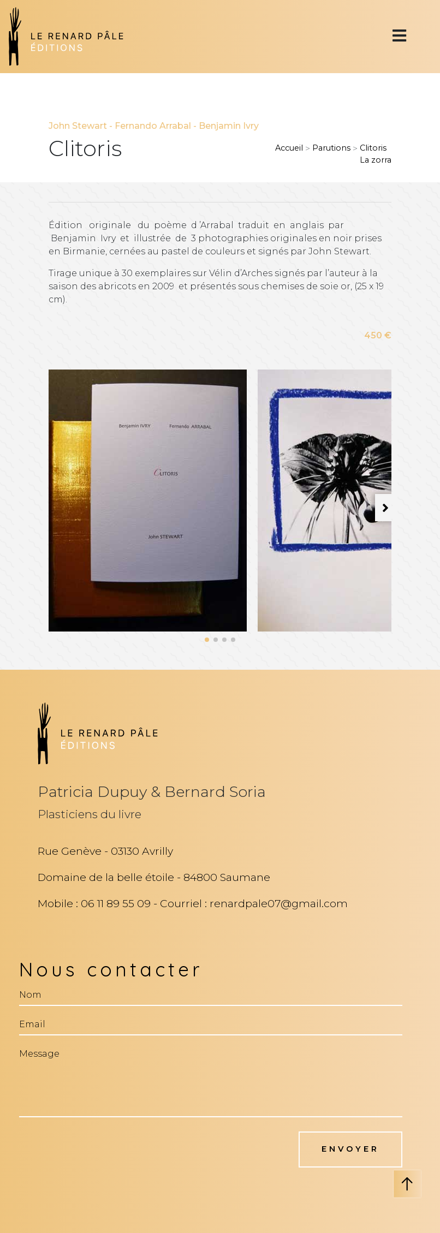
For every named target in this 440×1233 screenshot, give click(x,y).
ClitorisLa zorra (375, 154)
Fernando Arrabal (153, 126)
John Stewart (78, 126)
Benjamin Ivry (229, 126)
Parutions (331, 148)
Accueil (289, 148)
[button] (207, 640)
